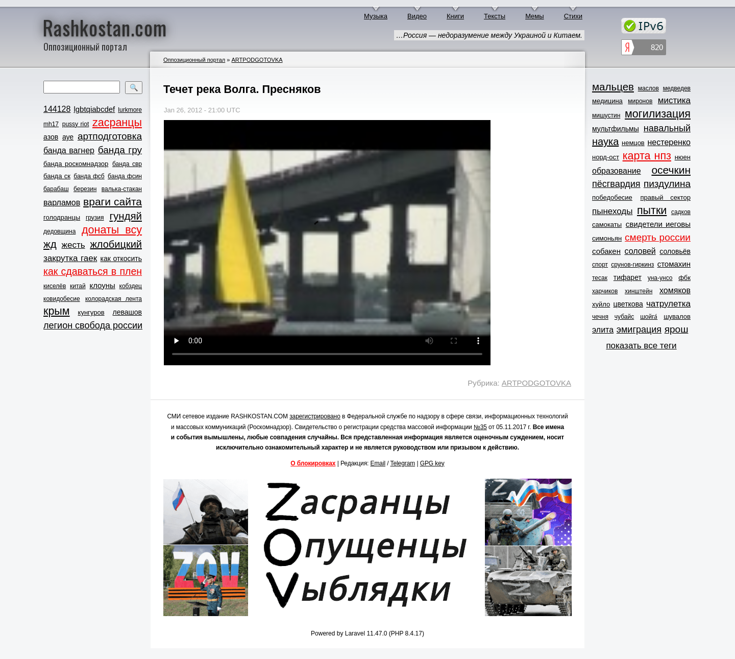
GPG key (432, 463)
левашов (127, 312)
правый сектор (666, 197)
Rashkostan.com (105, 27)
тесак (599, 277)
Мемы (534, 16)
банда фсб (89, 176)
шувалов (677, 316)
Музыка (375, 16)
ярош (677, 329)
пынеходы (612, 211)
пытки (652, 210)
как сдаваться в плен (92, 271)
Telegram (402, 463)
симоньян (607, 238)
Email (378, 463)
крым (56, 311)
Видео (417, 16)
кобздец (130, 286)
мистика (674, 100)
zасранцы (117, 122)
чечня (600, 316)
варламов (61, 202)
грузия (95, 217)
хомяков (675, 290)
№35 (480, 427)
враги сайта (112, 201)
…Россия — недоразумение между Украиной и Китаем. (489, 35)
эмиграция (639, 329)
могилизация (658, 114)
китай (78, 286)
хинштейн (638, 291)
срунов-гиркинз (632, 264)
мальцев (613, 86)
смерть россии (658, 237)
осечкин (671, 170)
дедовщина (59, 231)
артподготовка (110, 136)
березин (85, 189)
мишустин (606, 115)
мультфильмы (615, 129)
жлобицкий (116, 244)
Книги (455, 16)
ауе (68, 137)
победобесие (612, 197)
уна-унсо (660, 277)
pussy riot (75, 124)
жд (50, 244)
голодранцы (61, 217)
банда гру (120, 150)
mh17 (51, 124)
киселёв (54, 286)
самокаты (607, 224)
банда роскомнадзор (75, 164)
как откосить (121, 258)
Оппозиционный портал (194, 60)
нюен (683, 157)
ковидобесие (61, 298)
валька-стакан (122, 189)
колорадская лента (113, 298)
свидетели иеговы (658, 224)
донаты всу (112, 230)
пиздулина (667, 183)
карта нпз (647, 156)
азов (50, 137)
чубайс (624, 316)
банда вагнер (68, 150)
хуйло (601, 304)
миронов (640, 101)
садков (681, 212)
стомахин (674, 264)
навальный (667, 128)
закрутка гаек (70, 258)
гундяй (125, 216)
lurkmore (130, 109)
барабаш (56, 189)
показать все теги (641, 345)
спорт (600, 264)
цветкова (628, 304)
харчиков (605, 291)
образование (616, 171)
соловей (639, 251)
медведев (677, 88)
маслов (648, 88)
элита (603, 329)
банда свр (127, 164)
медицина (607, 101)
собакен (606, 251)
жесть (73, 245)
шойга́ (648, 316)
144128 (56, 109)
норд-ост (605, 157)
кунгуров (91, 312)
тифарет (628, 277)
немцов (633, 143)
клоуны (102, 285)
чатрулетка (668, 304)
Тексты (494, 16)
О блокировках (312, 463)
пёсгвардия (616, 184)
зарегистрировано (314, 416)
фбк (684, 277)
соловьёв (675, 251)
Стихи (573, 16)
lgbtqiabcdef (94, 109)
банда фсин (125, 176)
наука (605, 141)
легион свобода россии (92, 325)
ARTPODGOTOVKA (256, 60)
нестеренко (669, 142)
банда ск (56, 176)
